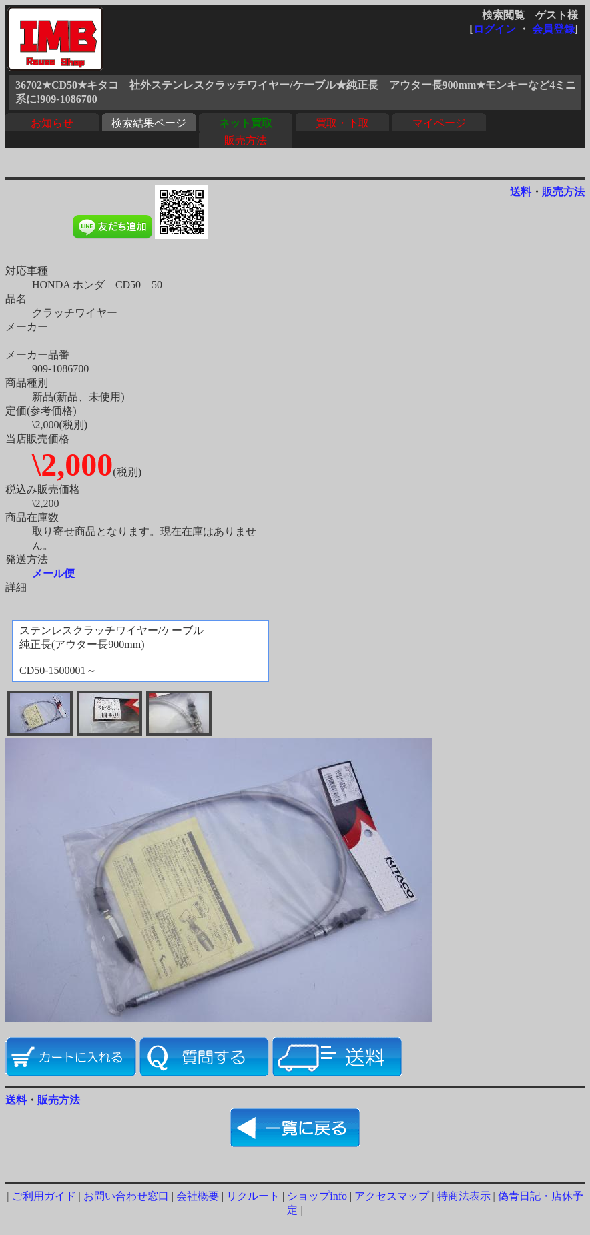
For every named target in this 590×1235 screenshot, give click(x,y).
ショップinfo (317, 1196)
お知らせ (52, 123)
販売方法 (245, 140)
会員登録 (553, 29)
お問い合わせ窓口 (126, 1196)
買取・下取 (342, 123)
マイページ (439, 123)
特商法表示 (464, 1196)
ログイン (494, 29)
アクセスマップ (391, 1196)
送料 (520, 191)
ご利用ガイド (44, 1196)
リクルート (253, 1196)
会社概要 (197, 1196)
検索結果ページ (148, 123)
